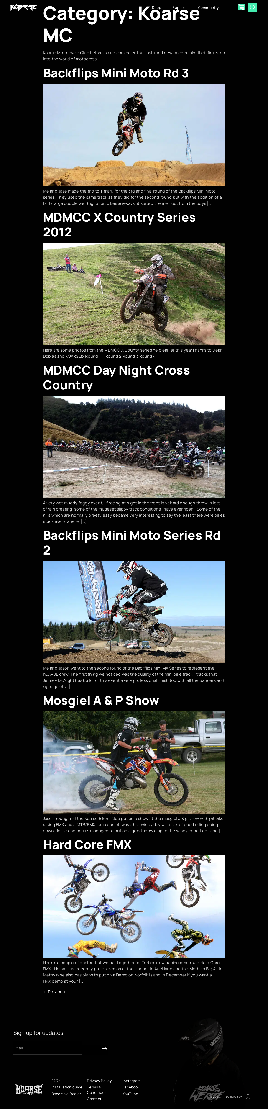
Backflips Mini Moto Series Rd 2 (132, 542)
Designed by (234, 1096)
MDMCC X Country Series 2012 (119, 224)
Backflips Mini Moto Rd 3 (116, 72)
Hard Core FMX (87, 844)
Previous (54, 991)
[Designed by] (248, 1096)
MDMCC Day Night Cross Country (116, 377)
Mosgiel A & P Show (101, 700)
